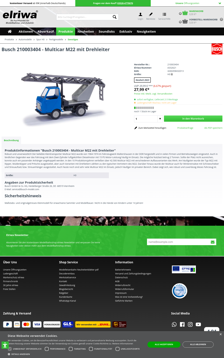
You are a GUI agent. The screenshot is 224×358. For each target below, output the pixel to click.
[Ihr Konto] (140, 17)
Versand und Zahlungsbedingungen (133, 273)
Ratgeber (63, 292)
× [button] (220, 334)
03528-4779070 (125, 3)
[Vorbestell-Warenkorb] (197, 21)
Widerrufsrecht (122, 285)
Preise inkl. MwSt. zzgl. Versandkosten (153, 93)
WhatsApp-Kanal (67, 300)
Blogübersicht (66, 289)
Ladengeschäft (10, 273)
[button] (5, 345)
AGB (117, 281)
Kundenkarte (65, 296)
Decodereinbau (67, 273)
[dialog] (112, 344)
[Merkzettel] (150, 17)
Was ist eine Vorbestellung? (129, 296)
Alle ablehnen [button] (198, 344)
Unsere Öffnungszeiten (14, 269)
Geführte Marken (124, 300)
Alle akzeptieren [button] (164, 344)
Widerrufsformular (124, 289)
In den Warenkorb (193, 118)
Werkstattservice (67, 277)
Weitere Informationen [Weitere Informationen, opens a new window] (122, 343)
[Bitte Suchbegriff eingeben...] (83, 17)
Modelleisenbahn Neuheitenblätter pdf (79, 269)
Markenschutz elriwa (13, 277)
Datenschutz (121, 277)
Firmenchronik (10, 281)
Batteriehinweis (123, 269)
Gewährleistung (67, 285)
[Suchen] (115, 17)
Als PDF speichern (213, 127)
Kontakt (63, 281)
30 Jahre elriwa (10, 285)
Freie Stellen (9, 289)
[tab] (11, 140)
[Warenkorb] (190, 12)
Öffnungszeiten (198, 3)
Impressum (121, 292)
